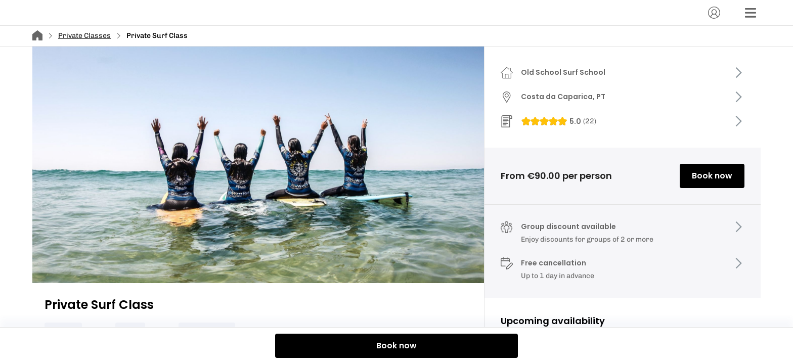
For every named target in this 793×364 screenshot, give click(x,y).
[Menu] (750, 13)
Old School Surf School (563, 72)
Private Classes (84, 35)
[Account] (714, 13)
